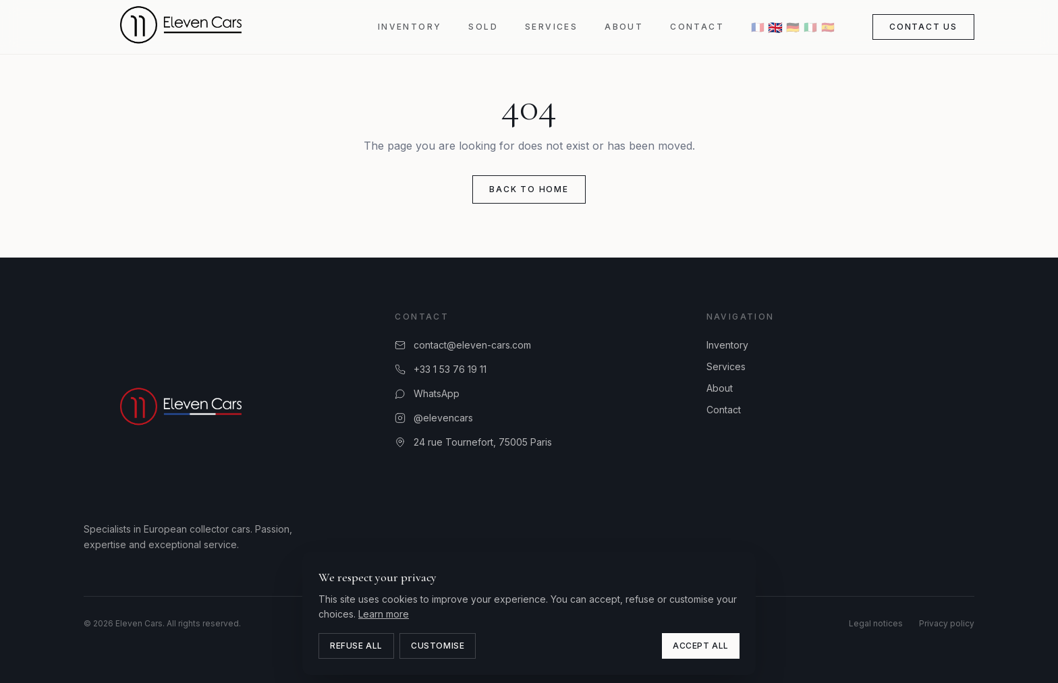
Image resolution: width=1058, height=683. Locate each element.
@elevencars (434, 417)
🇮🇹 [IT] (810, 27)
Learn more (383, 614)
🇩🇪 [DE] (793, 27)
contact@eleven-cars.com (463, 345)
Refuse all (356, 646)
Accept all (701, 646)
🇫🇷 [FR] (757, 27)
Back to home (529, 189)
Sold (483, 27)
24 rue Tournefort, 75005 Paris (473, 442)
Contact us (923, 27)
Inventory (410, 27)
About (624, 27)
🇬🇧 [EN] (775, 27)
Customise (437, 646)
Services (551, 27)
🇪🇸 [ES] (828, 27)
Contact (697, 27)
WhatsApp (427, 393)
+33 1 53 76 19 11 (440, 369)
